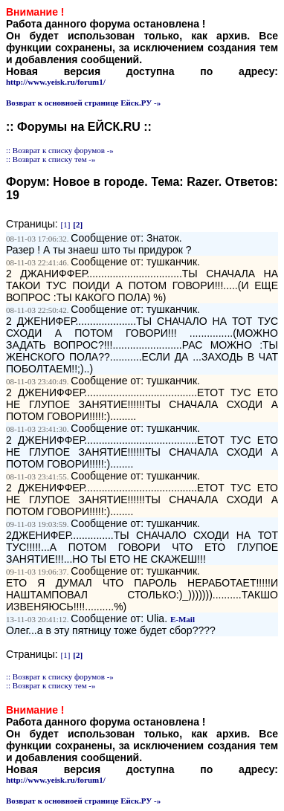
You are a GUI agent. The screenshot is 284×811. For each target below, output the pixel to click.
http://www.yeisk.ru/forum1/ (56, 81)
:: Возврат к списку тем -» (51, 159)
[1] (66, 224)
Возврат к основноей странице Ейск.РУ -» (83, 102)
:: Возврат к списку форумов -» (60, 150)
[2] (78, 224)
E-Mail (182, 619)
